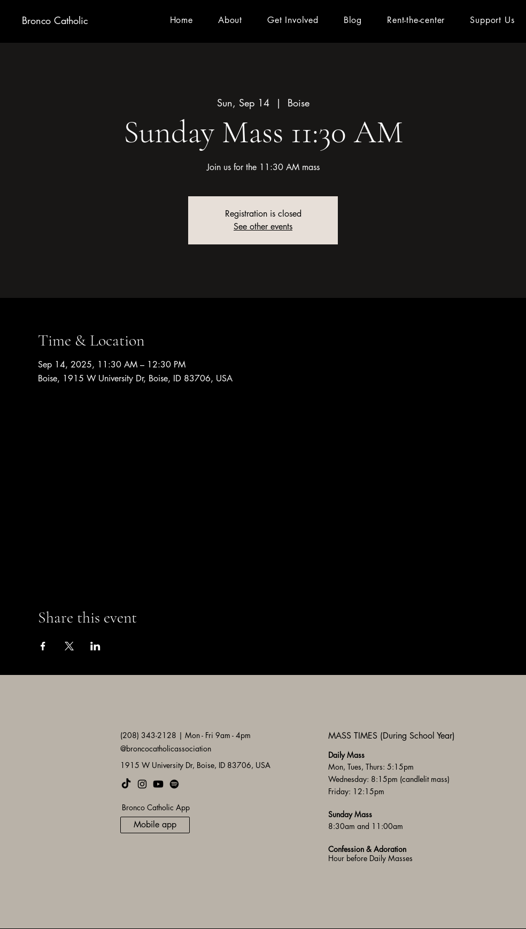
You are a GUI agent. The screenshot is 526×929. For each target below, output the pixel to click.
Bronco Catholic (55, 20)
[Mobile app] (155, 825)
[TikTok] (126, 784)
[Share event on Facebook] (43, 646)
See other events (263, 226)
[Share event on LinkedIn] (95, 646)
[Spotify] (174, 784)
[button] (229, 20)
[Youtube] (158, 784)
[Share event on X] (69, 646)
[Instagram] (142, 784)
